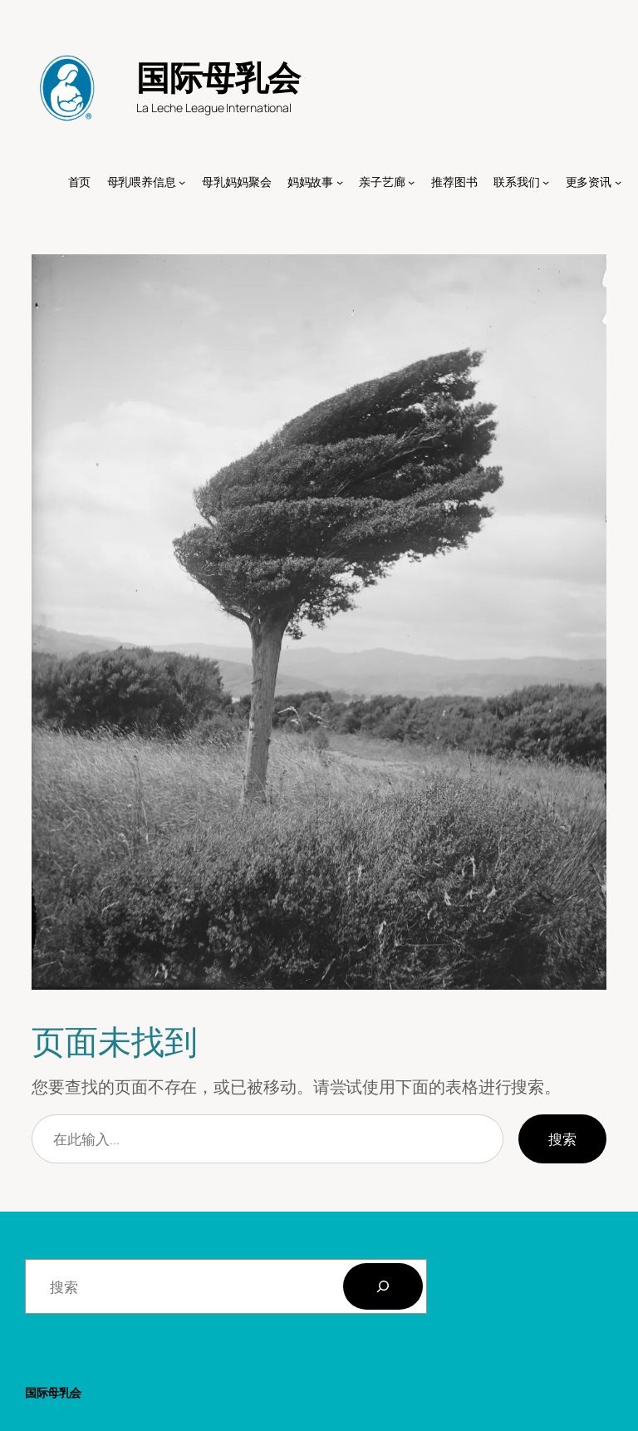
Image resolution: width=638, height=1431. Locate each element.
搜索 (562, 1138)
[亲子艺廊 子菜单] (411, 182)
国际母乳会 (218, 77)
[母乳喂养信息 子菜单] (182, 182)
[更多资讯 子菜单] (618, 182)
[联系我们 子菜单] (545, 182)
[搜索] (383, 1286)
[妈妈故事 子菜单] (339, 182)
